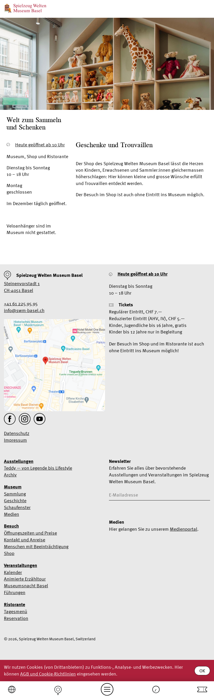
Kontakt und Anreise (24, 539)
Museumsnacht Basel (26, 585)
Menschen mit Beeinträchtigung (36, 546)
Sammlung (15, 494)
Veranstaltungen (20, 565)
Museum (12, 487)
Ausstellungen (18, 461)
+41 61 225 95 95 (21, 303)
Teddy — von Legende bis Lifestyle (38, 468)
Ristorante (14, 604)
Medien (11, 514)
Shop (9, 553)
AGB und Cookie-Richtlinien (48, 674)
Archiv (10, 474)
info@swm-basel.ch (24, 310)
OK (202, 670)
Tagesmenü (15, 611)
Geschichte (15, 500)
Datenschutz (16, 433)
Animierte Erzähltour (25, 579)
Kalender (13, 572)
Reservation (16, 618)
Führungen (14, 592)
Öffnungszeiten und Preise (30, 533)
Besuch (11, 526)
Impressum (15, 440)
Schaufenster (17, 507)
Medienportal (183, 529)
